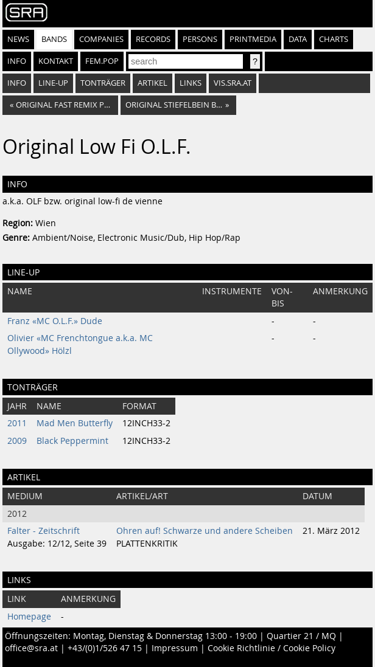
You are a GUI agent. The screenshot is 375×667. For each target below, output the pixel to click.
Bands (54, 39)
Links (191, 83)
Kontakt (55, 61)
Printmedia (253, 39)
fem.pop (102, 61)
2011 (17, 423)
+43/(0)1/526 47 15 (105, 648)
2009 (17, 440)
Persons (200, 39)
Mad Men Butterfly (75, 423)
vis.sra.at (232, 83)
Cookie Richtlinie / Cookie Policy (271, 648)
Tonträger (102, 83)
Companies (101, 39)
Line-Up (53, 83)
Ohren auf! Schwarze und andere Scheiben (204, 530)
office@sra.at (31, 648)
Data (298, 39)
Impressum (175, 648)
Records (153, 39)
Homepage (29, 616)
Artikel (152, 83)
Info (16, 61)
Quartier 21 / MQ (301, 636)
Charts (333, 39)
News (18, 39)
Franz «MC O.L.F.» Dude (54, 321)
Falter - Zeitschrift (43, 530)
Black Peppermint (72, 440)
